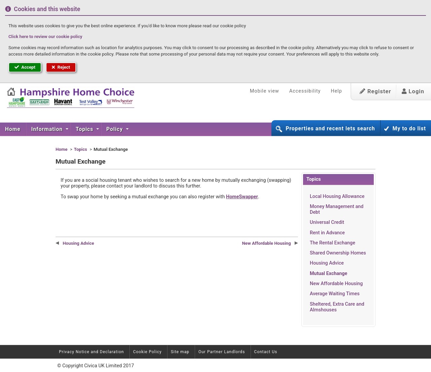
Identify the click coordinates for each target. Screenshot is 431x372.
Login (413, 91)
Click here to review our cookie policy (45, 36)
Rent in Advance (327, 233)
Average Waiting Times (335, 294)
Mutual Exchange (328, 273)
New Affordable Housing (336, 283)
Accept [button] (24, 67)
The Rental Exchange (332, 243)
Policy (115, 129)
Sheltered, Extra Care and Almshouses (337, 307)
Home (13, 129)
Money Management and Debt (336, 209)
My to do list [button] (409, 129)
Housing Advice (327, 263)
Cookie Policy (147, 351)
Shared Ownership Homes (338, 253)
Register (375, 91)
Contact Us (265, 351)
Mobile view (264, 91)
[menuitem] (13, 129)
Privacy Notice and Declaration (91, 351)
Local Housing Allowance (337, 196)
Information (47, 129)
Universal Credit (327, 222)
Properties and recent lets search (330, 129)
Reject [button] (61, 67)
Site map (180, 351)
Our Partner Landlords (221, 351)
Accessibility (305, 91)
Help (336, 91)
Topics (85, 129)
